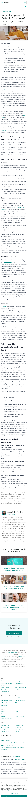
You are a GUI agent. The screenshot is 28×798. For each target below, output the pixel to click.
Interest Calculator (20, 700)
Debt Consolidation (20, 687)
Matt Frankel (11, 514)
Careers (17, 711)
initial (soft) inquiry (12, 652)
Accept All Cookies (20, 796)
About (3, 711)
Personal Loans (5, 681)
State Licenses (19, 725)
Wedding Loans (19, 681)
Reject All (7, 796)
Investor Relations (20, 716)
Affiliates (3, 716)
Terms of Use (5, 725)
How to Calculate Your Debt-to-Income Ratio (13, 743)
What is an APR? (5, 740)
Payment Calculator (6, 700)
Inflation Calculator (6, 703)
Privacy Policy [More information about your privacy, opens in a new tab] (10, 791)
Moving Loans (19, 683)
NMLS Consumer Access (20, 759)
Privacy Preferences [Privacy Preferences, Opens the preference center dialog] (14, 793)
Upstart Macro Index (7, 719)
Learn (3, 7)
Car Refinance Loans (20, 690)
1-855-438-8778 (17, 756)
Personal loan (7, 11)
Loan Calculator (19, 698)
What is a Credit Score (7, 745)
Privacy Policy (5, 727)
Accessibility (18, 727)
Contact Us (4, 705)
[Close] (26, 780)
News (2, 714)
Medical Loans (5, 687)
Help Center (18, 703)
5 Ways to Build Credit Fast (8, 738)
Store (16, 714)
